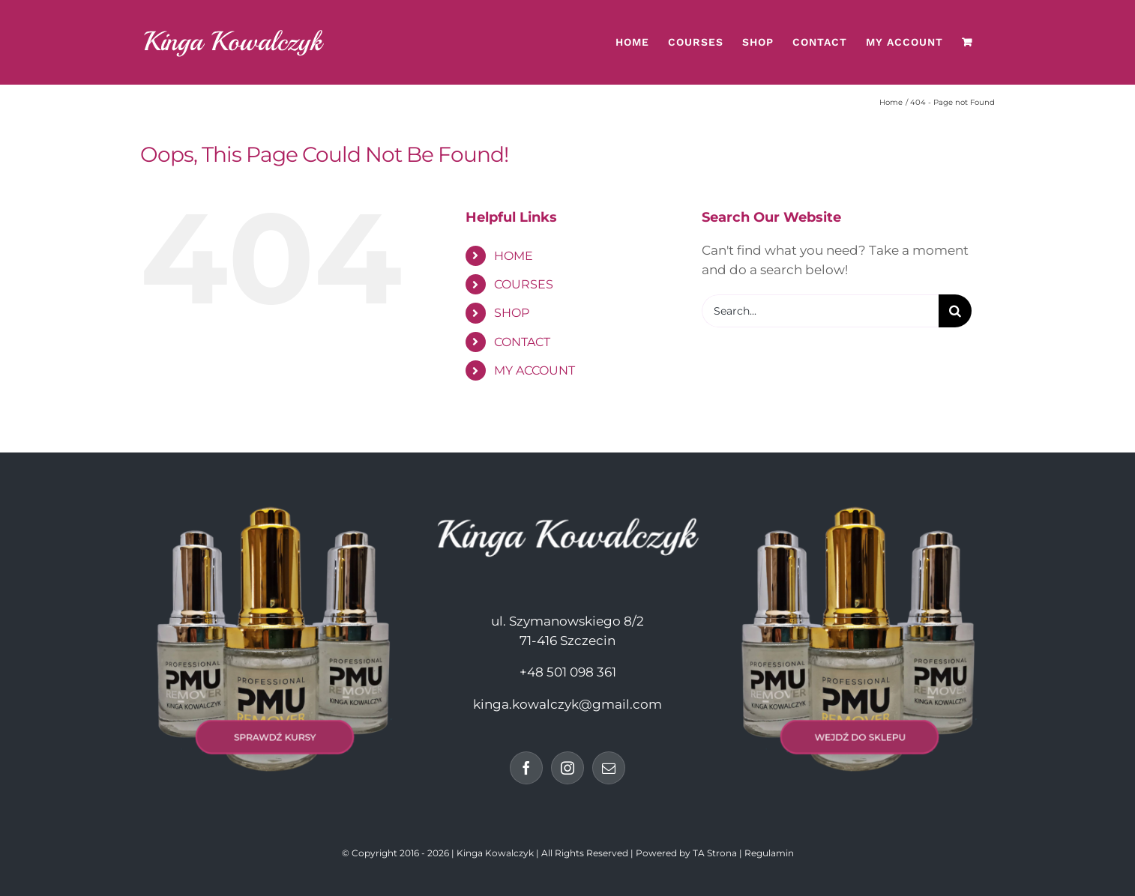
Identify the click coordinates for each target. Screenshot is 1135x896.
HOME (513, 256)
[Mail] (608, 767)
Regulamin (769, 853)
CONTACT (522, 342)
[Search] (955, 310)
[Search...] (820, 310)
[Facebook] (526, 767)
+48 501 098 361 (568, 672)
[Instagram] (567, 767)
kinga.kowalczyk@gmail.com (567, 704)
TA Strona (715, 853)
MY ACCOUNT (534, 370)
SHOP (511, 313)
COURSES (523, 284)
